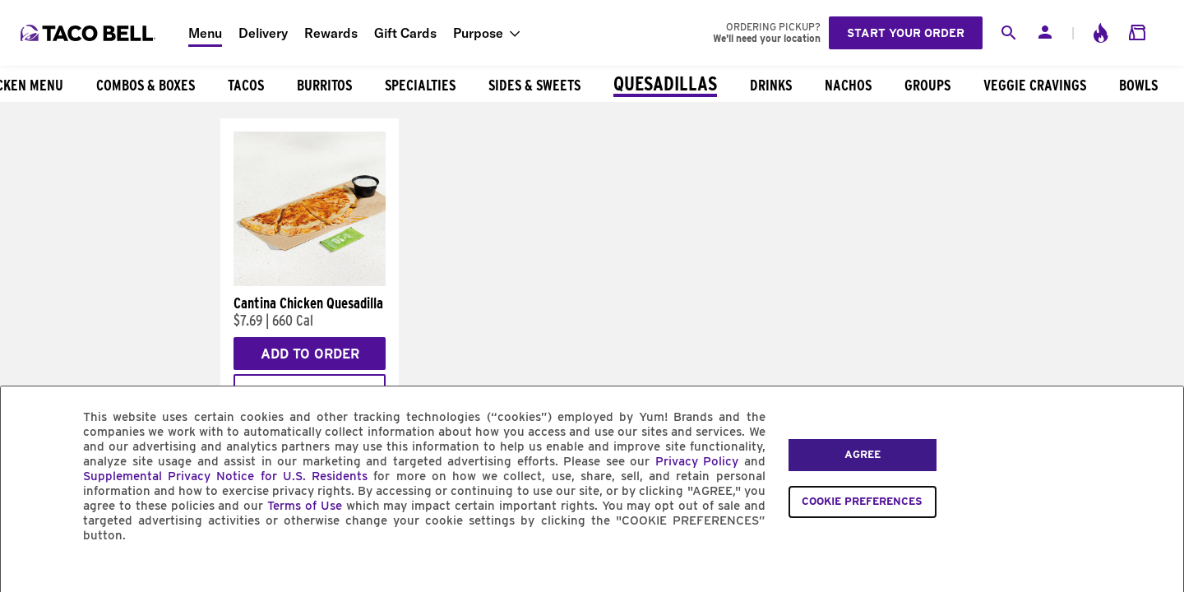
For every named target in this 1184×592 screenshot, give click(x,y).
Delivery (263, 33)
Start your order (905, 32)
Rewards (331, 33)
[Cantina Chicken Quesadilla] (310, 282)
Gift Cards (405, 33)
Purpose (478, 33)
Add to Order (310, 354)
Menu (205, 33)
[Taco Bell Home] (90, 33)
